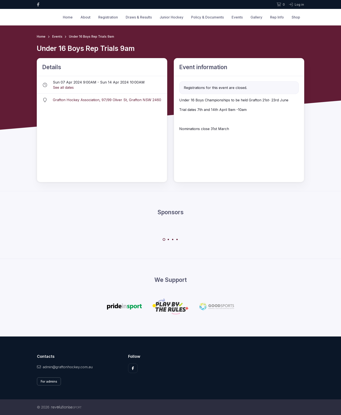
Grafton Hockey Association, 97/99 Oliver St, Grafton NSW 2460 (107, 100)
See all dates (63, 87)
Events (237, 17)
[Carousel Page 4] (177, 239)
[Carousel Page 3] (172, 239)
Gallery (256, 17)
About (85, 17)
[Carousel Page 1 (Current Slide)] (164, 239)
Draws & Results (139, 17)
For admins (49, 381)
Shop (296, 17)
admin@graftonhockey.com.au (65, 367)
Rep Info (277, 17)
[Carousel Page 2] (168, 239)
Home (68, 17)
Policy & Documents (207, 17)
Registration (108, 17)
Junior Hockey (171, 17)
